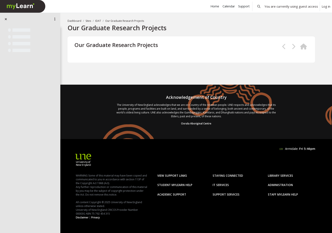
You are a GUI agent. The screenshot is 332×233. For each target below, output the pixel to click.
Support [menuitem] (244, 6)
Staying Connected (228, 176)
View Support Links (172, 176)
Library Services (280, 176)
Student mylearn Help (174, 185)
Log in (326, 6)
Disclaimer (82, 217)
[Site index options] (55, 19)
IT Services (221, 185)
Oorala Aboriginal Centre (196, 123)
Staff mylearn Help (283, 194)
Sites (88, 21)
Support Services (226, 194)
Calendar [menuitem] (229, 6)
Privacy (95, 217)
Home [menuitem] (214, 6)
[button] (259, 6)
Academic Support (171, 194)
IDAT (98, 21)
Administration (280, 185)
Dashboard (74, 21)
